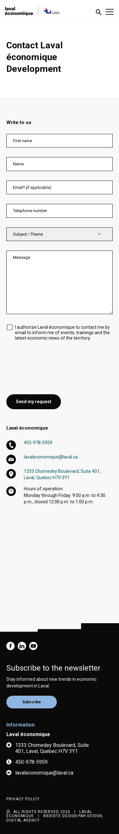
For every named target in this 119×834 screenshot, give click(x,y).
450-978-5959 (38, 442)
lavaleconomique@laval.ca (51, 456)
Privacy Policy (23, 799)
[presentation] (54, 362)
